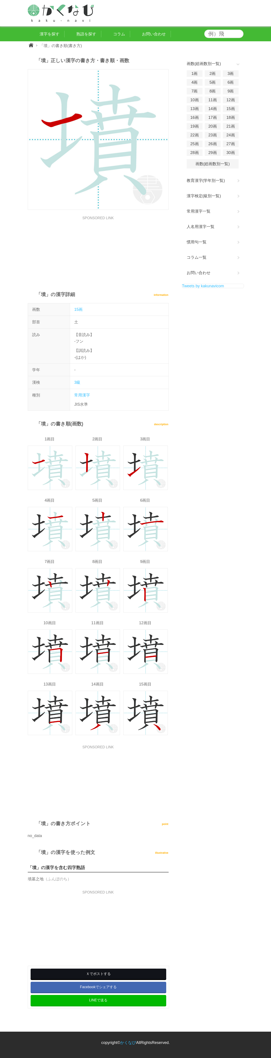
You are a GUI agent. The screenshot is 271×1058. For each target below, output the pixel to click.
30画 (230, 152)
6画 (230, 82)
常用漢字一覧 (198, 211)
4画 (194, 82)
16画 (194, 117)
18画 (230, 117)
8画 (212, 91)
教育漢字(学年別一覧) (206, 180)
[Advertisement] (98, 250)
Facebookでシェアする (98, 987)
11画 (212, 100)
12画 (230, 100)
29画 (212, 152)
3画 (230, 73)
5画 (212, 82)
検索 (239, 34)
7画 (194, 91)
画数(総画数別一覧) (212, 164)
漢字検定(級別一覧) (204, 196)
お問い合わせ (198, 273)
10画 (194, 100)
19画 (194, 126)
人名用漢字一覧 (200, 226)
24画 (230, 135)
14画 (212, 109)
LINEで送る (98, 1000)
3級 (77, 382)
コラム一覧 (196, 257)
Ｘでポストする (98, 974)
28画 (194, 152)
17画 (212, 117)
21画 (230, 126)
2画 (212, 73)
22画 (194, 135)
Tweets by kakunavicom (203, 286)
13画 (194, 109)
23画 (212, 135)
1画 (194, 73)
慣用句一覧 (196, 242)
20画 (212, 126)
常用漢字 (82, 395)
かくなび (128, 1042)
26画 (212, 144)
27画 (230, 144)
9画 (230, 91)
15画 (78, 309)
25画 (194, 144)
